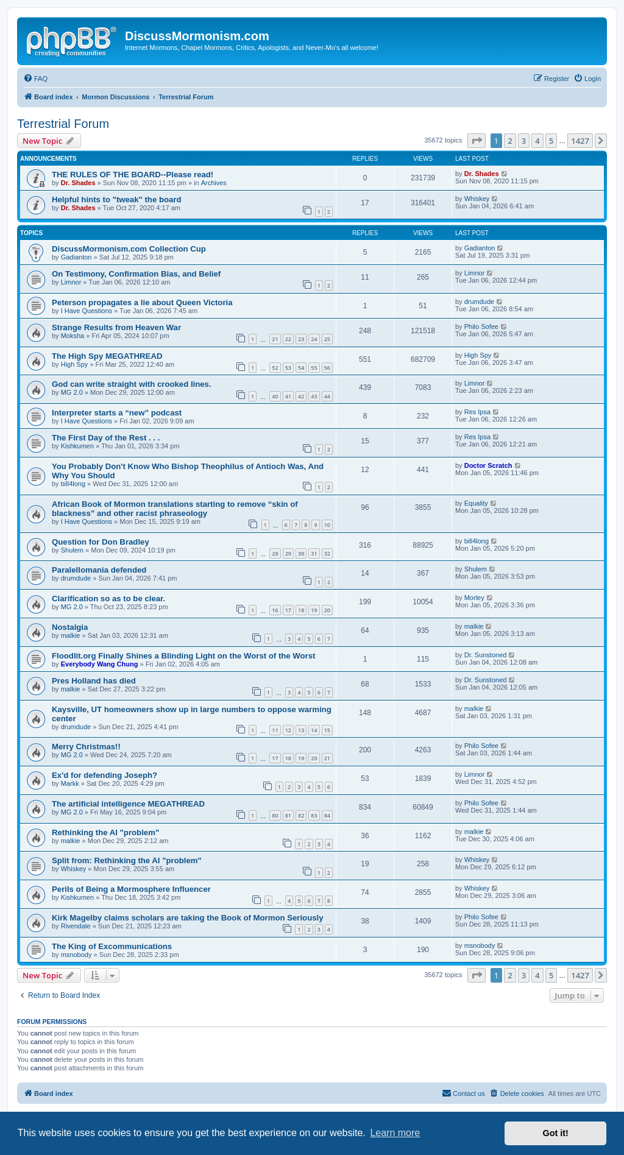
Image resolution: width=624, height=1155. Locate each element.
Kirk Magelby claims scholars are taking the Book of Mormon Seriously (188, 917)
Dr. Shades (78, 182)
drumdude (479, 301)
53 (288, 368)
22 (288, 339)
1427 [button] (580, 140)
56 (327, 368)
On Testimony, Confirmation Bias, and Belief (136, 273)
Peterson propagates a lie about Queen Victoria (142, 302)
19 (314, 610)
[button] (476, 140)
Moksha (73, 335)
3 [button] (524, 140)
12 (288, 730)
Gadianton (76, 257)
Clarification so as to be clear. (108, 598)
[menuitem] (35, 78)
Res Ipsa (477, 411)
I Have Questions (86, 310)
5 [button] (551, 140)
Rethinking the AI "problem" (105, 832)
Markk (70, 783)
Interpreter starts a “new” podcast (117, 412)
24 (314, 339)
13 (301, 730)
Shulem (72, 550)
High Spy (74, 364)
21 (275, 339)
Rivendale (76, 926)
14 (314, 730)
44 (327, 396)
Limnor (71, 282)
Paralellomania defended (99, 569)
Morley (474, 597)
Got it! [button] (556, 1133)
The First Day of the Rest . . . (106, 437)
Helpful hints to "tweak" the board (117, 199)
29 (288, 553)
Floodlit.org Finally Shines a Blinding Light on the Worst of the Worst (183, 655)
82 (301, 815)
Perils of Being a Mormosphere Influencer (131, 889)
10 (327, 525)
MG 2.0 (72, 392)
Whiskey (477, 198)
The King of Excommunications (112, 946)
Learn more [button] (395, 1133)
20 (327, 610)
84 (327, 815)
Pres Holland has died (94, 680)
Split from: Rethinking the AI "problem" (127, 860)
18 (301, 610)
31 (314, 553)
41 (288, 396)
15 (327, 730)
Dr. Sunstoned (485, 655)
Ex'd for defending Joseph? (104, 775)
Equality (476, 503)
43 (314, 396)
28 (275, 553)
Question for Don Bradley (100, 541)
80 (275, 815)
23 (301, 339)
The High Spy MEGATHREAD (107, 356)
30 (301, 553)
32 (327, 553)
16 (275, 610)
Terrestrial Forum (63, 123)
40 (275, 396)
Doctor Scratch (488, 465)
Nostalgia (70, 627)
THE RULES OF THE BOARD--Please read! (132, 174)
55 (314, 368)
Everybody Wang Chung (99, 664)
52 (275, 368)
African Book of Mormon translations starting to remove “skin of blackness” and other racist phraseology (175, 509)
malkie (70, 635)
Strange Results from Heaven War (116, 327)
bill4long (73, 483)
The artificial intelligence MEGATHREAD (128, 803)
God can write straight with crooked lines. (131, 384)
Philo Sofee (481, 326)
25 (327, 339)
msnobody (76, 954)
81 (288, 815)
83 (314, 815)
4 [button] (537, 140)
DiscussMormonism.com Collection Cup (129, 248)
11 (275, 730)
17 (288, 610)
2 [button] (510, 140)
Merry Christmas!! (86, 746)
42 (301, 396)
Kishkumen (77, 446)
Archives (214, 182)
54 (301, 368)
